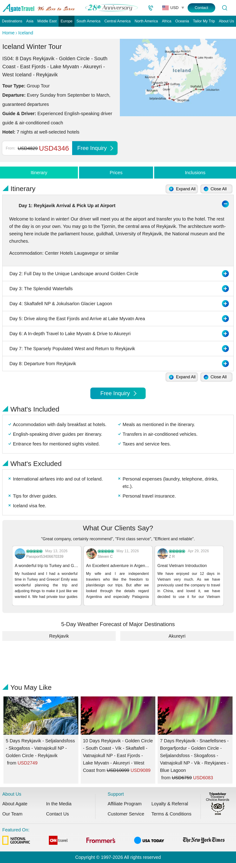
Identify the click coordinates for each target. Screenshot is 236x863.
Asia (29, 21)
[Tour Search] (224, 7)
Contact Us (57, 813)
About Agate (14, 803)
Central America (117, 21)
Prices (116, 172)
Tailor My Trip (204, 21)
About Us (226, 21)
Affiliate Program (125, 803)
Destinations (12, 21)
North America (146, 21)
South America (88, 21)
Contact (201, 8)
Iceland (25, 32)
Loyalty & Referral (169, 803)
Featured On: (113, 837)
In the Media (58, 803)
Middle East (47, 21)
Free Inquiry (95, 148)
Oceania (182, 21)
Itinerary (39, 172)
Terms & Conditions (171, 813)
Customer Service (126, 813)
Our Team (12, 813)
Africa (166, 21)
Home (8, 32)
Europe (67, 21)
